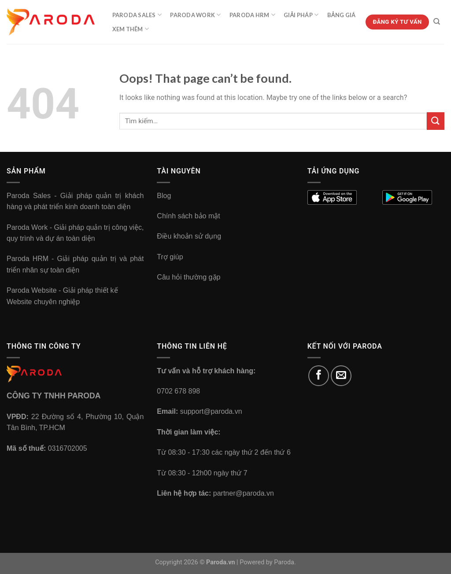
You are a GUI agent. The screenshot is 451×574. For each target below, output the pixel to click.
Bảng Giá (341, 14)
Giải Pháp (301, 15)
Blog (164, 195)
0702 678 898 (178, 391)
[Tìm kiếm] (436, 22)
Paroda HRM (252, 15)
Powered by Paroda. (268, 562)
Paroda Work (195, 15)
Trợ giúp (170, 257)
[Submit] (435, 120)
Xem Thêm (130, 29)
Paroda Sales (137, 15)
